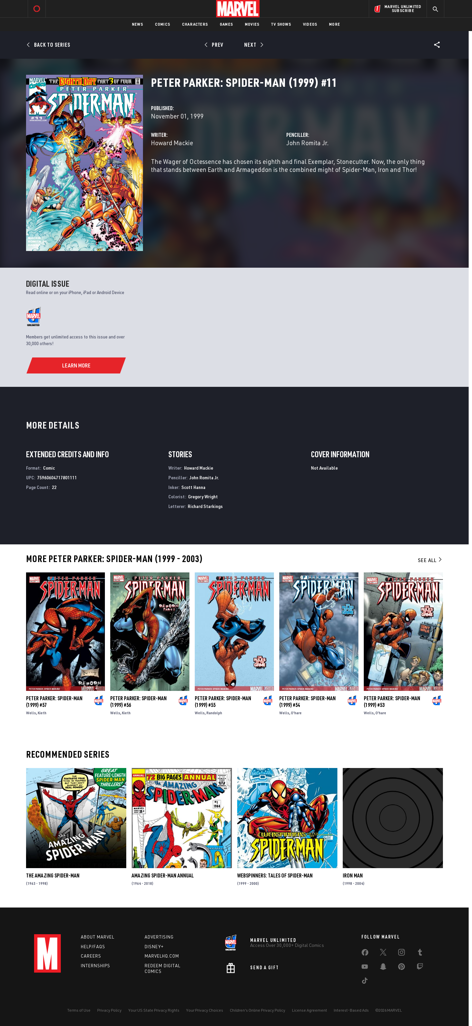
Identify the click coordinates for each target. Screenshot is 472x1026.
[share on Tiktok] (364, 982)
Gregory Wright (203, 496)
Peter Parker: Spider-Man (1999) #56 (138, 701)
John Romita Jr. (307, 143)
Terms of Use (79, 1010)
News (137, 24)
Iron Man (353, 875)
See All (430, 560)
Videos (310, 24)
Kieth (42, 712)
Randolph (214, 712)
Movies (252, 24)
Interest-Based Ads (351, 1010)
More (334, 24)
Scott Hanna (193, 487)
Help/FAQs (93, 946)
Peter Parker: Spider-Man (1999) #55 (223, 701)
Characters (195, 24)
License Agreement (309, 1010)
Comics (162, 24)
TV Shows (281, 24)
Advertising (159, 937)
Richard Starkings (205, 506)
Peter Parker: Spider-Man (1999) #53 (392, 701)
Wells (31, 712)
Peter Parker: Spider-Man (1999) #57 (54, 701)
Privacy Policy (109, 1010)
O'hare (296, 712)
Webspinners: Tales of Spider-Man (275, 875)
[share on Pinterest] (401, 968)
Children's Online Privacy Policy (257, 1010)
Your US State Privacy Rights (153, 1010)
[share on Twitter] (383, 953)
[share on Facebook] (364, 954)
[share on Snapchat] (383, 968)
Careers (91, 956)
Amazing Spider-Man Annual (163, 875)
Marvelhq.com (162, 956)
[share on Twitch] (420, 968)
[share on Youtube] (364, 968)
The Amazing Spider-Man (53, 875)
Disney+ (154, 946)
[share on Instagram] (401, 953)
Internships (95, 965)
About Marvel (97, 937)
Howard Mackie (172, 143)
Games (226, 24)
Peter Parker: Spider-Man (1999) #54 (307, 701)
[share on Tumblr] (420, 953)
